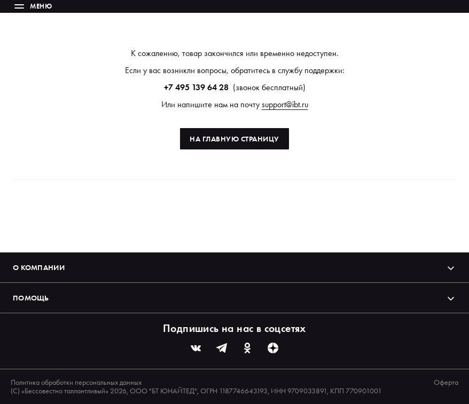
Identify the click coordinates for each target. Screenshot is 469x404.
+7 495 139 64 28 (196, 87)
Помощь (234, 297)
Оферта (446, 382)
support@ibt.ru (285, 104)
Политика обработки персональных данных (76, 382)
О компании (234, 267)
